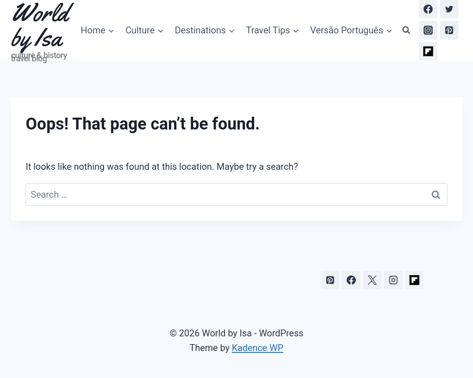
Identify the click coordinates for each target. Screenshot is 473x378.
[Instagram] (428, 30)
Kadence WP (257, 347)
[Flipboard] (428, 51)
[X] (372, 280)
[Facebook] (428, 9)
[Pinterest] (449, 30)
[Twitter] (449, 9)
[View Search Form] (406, 30)
